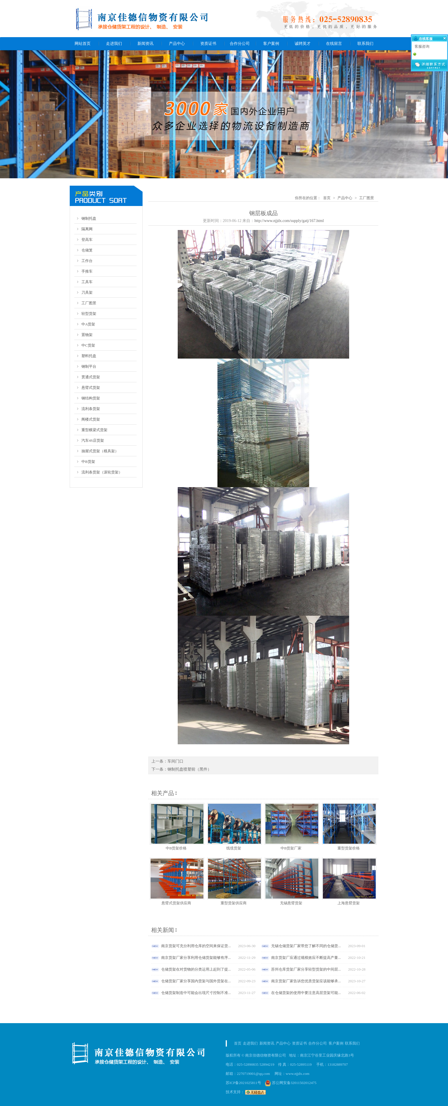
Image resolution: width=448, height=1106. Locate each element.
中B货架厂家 (291, 848)
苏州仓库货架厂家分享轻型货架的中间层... (306, 969)
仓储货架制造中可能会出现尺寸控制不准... (196, 993)
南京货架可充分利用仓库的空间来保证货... (196, 946)
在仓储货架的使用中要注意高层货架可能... (306, 993)
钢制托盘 (88, 218)
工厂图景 (88, 303)
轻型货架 (88, 313)
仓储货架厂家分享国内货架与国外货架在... (196, 981)
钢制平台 (88, 366)
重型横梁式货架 (94, 430)
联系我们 (365, 43)
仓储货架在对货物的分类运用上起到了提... (196, 969)
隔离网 (87, 229)
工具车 (87, 282)
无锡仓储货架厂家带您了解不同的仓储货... (306, 946)
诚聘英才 (303, 43)
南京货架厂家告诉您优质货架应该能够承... (306, 981)
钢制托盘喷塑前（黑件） (189, 769)
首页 (327, 198)
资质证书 (208, 43)
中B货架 (88, 461)
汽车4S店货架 (92, 440)
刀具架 (87, 292)
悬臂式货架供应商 (176, 903)
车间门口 (175, 761)
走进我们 (114, 43)
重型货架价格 (348, 848)
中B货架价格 (176, 848)
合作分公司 (240, 43)
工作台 (87, 261)
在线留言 (334, 43)
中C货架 (88, 345)
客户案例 (271, 43)
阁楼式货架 (90, 419)
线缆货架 (233, 848)
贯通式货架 (90, 377)
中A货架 (88, 324)
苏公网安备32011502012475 (291, 1083)
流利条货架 (90, 409)
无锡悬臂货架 (291, 903)
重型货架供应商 (234, 903)
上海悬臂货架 (348, 903)
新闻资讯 (145, 43)
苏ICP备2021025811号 (243, 1083)
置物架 (87, 335)
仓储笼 (87, 250)
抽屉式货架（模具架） (100, 451)
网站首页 (83, 43)
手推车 (87, 271)
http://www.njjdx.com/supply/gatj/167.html (289, 221)
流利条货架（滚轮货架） (101, 472)
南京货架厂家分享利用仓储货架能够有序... (196, 957)
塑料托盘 (88, 356)
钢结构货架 (90, 398)
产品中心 (177, 43)
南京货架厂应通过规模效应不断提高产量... (306, 957)
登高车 (87, 239)
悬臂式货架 (90, 387)
